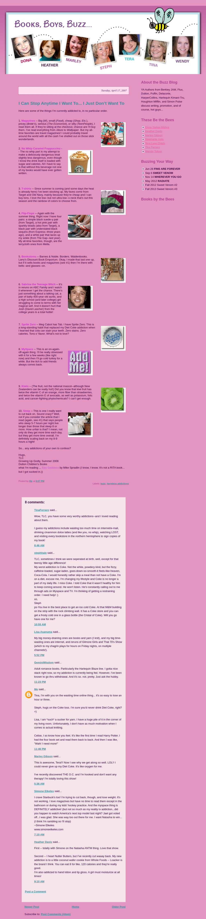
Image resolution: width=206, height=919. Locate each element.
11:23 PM (40, 681)
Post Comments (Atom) (56, 914)
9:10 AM (39, 881)
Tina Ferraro (152, 147)
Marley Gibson (43, 756)
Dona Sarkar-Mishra (157, 127)
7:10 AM (39, 834)
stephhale (40, 552)
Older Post (118, 906)
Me (36, 689)
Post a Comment (35, 891)
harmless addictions (118, 483)
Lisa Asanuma (43, 631)
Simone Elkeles (44, 791)
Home (75, 906)
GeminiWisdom (44, 662)
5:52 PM (39, 655)
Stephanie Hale (154, 139)
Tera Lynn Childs (155, 143)
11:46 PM (40, 748)
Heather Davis (43, 841)
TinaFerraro (41, 510)
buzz (103, 483)
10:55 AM (40, 624)
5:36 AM (39, 783)
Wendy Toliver (153, 151)
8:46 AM (39, 545)
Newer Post (32, 906)
